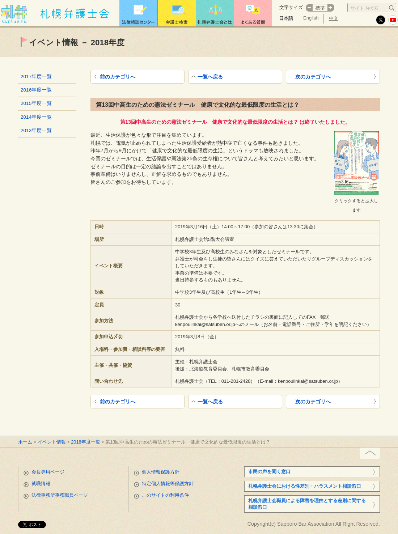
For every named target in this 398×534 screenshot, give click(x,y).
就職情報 (40, 483)
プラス (331, 8)
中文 (333, 18)
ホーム (25, 442)
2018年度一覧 (85, 442)
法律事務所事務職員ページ (59, 495)
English (311, 18)
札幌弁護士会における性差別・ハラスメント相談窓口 (304, 486)
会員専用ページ (47, 472)
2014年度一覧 (36, 117)
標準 (320, 8)
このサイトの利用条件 (165, 495)
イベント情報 (52, 442)
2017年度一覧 (36, 76)
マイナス (309, 8)
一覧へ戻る (210, 77)
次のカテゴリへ (313, 77)
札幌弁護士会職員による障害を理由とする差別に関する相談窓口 (307, 504)
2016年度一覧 (36, 90)
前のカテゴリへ (117, 77)
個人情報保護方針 (160, 472)
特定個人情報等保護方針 (168, 483)
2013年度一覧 (36, 130)
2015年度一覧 (36, 103)
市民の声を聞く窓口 (269, 471)
